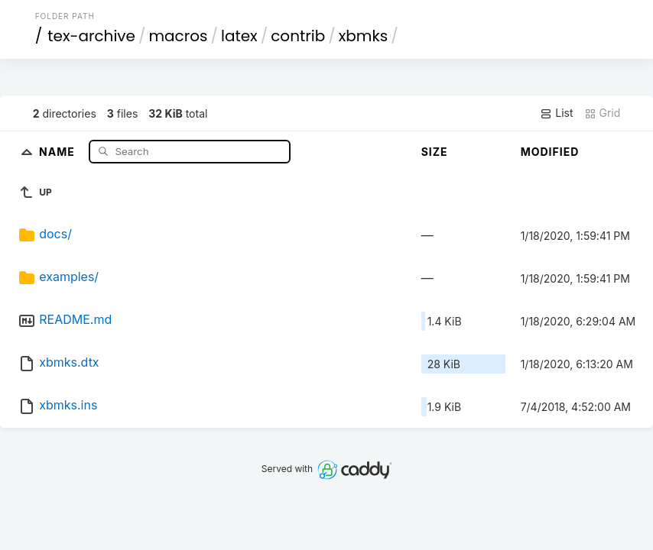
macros (178, 36)
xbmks (363, 36)
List (556, 113)
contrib (298, 36)
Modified (550, 151)
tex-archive (91, 36)
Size (434, 151)
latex (239, 36)
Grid (602, 113)
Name (58, 150)
